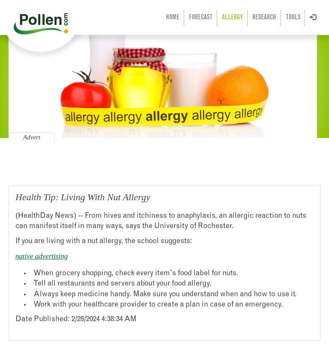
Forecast (200, 18)
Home (172, 18)
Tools (293, 18)
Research (264, 18)
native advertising (41, 256)
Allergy (232, 18)
